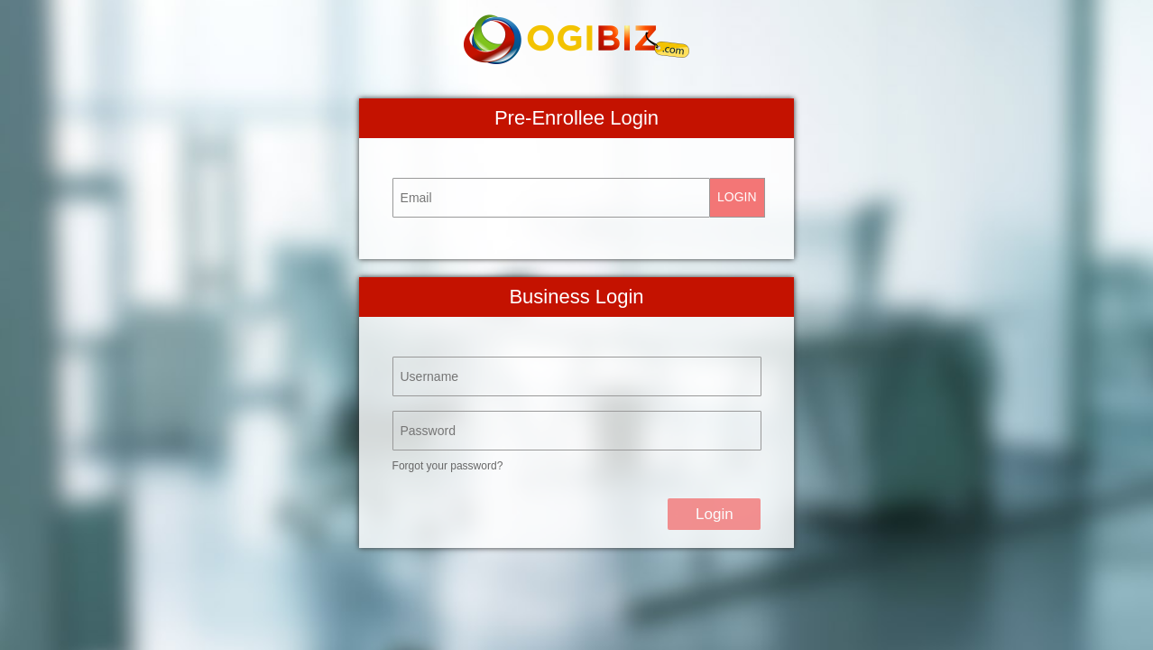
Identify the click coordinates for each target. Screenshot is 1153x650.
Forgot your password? (447, 466)
